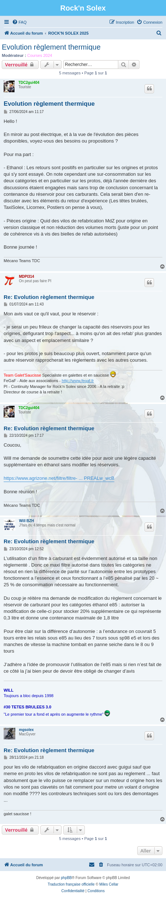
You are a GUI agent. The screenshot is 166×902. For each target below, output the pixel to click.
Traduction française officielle (71, 884)
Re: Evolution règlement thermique (49, 297)
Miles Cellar (108, 884)
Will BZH (26, 521)
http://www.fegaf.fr (78, 380)
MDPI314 (26, 277)
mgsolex (26, 730)
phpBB (66, 878)
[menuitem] (19, 22)
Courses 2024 (39, 55)
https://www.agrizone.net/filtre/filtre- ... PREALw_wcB (59, 478)
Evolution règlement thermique (51, 47)
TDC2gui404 (28, 83)
